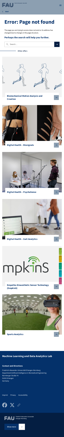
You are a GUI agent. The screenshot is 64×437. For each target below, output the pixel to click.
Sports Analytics (31, 334)
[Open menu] (60, 5)
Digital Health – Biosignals (31, 145)
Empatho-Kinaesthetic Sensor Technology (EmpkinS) (31, 287)
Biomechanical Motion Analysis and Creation (31, 97)
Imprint (5, 395)
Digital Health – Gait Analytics (31, 239)
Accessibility (22, 395)
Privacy (13, 395)
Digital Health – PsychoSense (31, 192)
